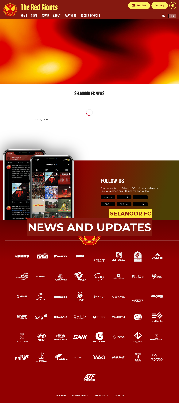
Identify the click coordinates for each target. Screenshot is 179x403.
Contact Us (119, 395)
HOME (24, 15)
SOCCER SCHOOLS (90, 15)
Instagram (108, 197)
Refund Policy (101, 395)
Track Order (60, 395)
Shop (159, 5)
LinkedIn (140, 204)
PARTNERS (71, 15)
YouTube (124, 204)
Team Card (139, 5)
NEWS (34, 15)
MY (163, 16)
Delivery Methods (80, 395)
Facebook (124, 197)
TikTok (108, 204)
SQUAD (45, 15)
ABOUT (57, 15)
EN (172, 16)
